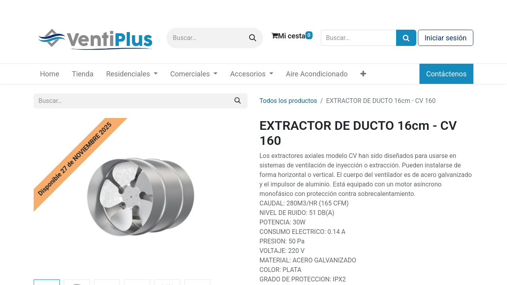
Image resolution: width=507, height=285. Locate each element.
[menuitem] (49, 73)
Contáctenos (446, 74)
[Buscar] (252, 38)
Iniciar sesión (446, 38)
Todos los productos (288, 100)
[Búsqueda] (406, 38)
